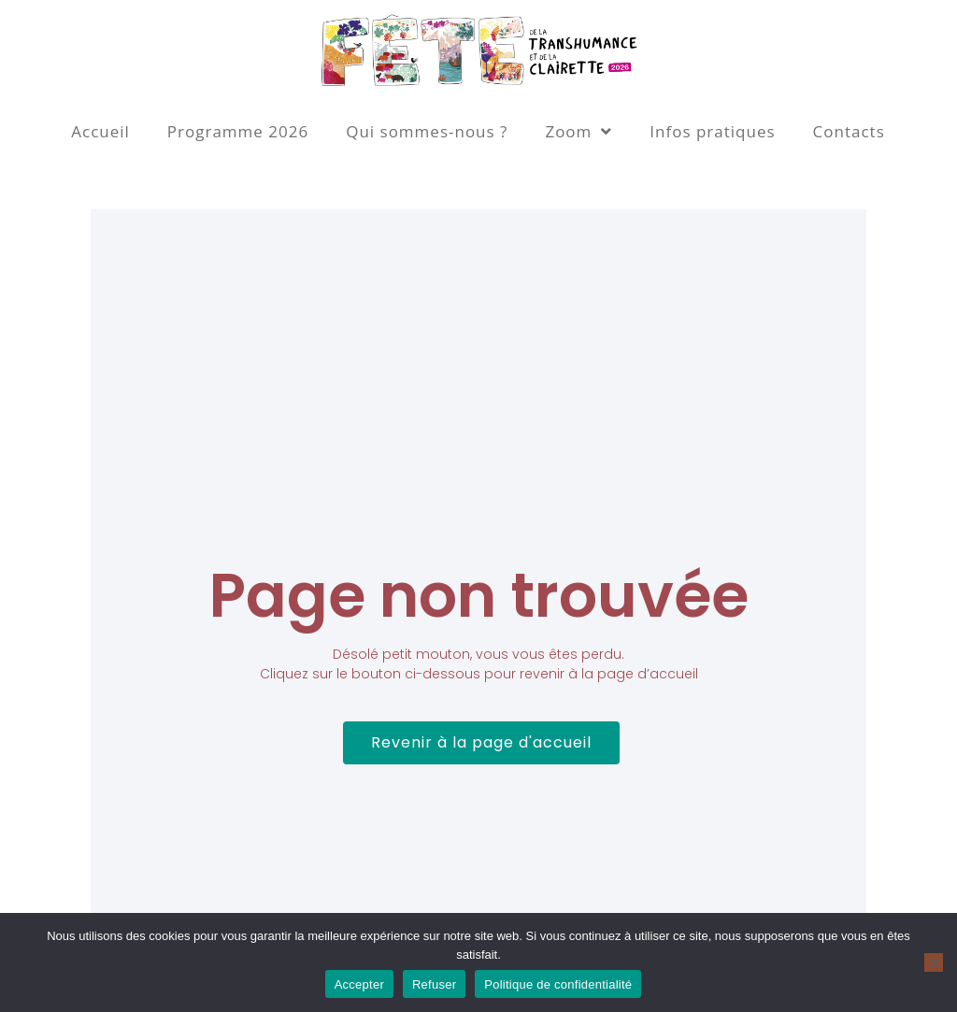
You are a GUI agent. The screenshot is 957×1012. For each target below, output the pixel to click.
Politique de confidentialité (558, 984)
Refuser (434, 984)
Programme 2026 (237, 131)
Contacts (849, 131)
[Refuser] (933, 962)
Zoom (578, 131)
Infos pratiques (712, 131)
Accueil (100, 131)
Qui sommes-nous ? (426, 131)
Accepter (359, 984)
